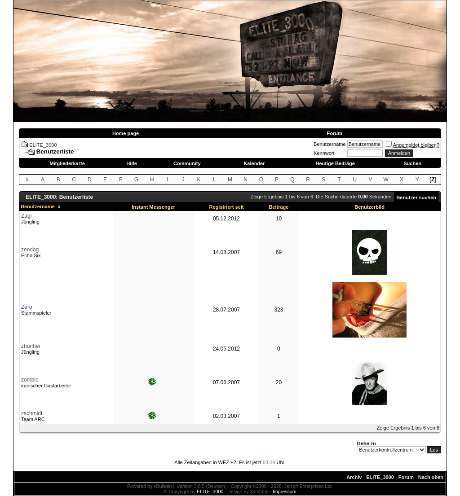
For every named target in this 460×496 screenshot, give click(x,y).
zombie (30, 380)
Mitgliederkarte (67, 163)
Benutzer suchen (416, 197)
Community (187, 163)
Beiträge (278, 207)
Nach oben (430, 477)
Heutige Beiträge (334, 163)
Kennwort (324, 153)
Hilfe (131, 163)
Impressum (284, 491)
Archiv (354, 477)
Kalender (254, 163)
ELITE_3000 (43, 145)
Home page (125, 133)
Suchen (412, 163)
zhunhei (30, 346)
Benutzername (330, 144)
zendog (30, 249)
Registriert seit (226, 207)
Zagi (26, 216)
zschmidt (31, 413)
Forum (334, 133)
